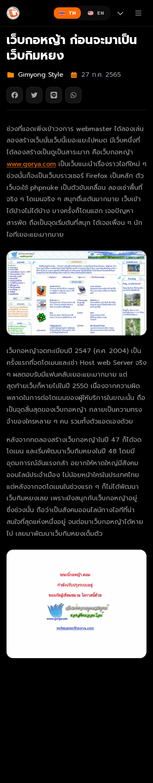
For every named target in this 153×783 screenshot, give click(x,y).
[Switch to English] (95, 13)
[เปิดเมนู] (138, 13)
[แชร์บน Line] (54, 95)
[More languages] (120, 13)
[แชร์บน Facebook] (15, 95)
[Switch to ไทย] (67, 13)
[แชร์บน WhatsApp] (73, 95)
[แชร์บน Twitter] (34, 95)
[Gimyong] (13, 13)
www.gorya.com (31, 164)
